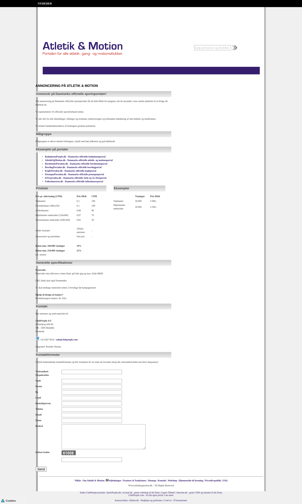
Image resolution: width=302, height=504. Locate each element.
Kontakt (162, 480)
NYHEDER (45, 3)
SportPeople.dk (113, 492)
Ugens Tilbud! (168, 492)
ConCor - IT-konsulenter (175, 500)
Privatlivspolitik (213, 480)
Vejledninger (113, 480)
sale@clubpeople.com (67, 339)
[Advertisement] (151, 19)
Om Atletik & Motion (93, 480)
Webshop (172, 480)
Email (39, 414)
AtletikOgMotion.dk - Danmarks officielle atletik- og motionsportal (79, 160)
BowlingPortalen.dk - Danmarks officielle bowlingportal (73, 167)
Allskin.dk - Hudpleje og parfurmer (145, 500)
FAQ (225, 480)
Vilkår (78, 480)
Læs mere (168, 495)
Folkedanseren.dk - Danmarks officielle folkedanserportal (74, 181)
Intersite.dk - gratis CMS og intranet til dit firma (199, 492)
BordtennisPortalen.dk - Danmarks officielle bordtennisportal (76, 163)
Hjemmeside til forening (191, 480)
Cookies (8, 500)
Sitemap (152, 480)
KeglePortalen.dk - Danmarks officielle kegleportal (70, 170)
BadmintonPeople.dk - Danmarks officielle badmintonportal (75, 156)
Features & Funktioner (134, 480)
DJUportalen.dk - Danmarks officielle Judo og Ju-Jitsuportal (75, 178)
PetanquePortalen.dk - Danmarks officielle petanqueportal (74, 174)
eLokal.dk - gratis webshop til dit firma (141, 492)
